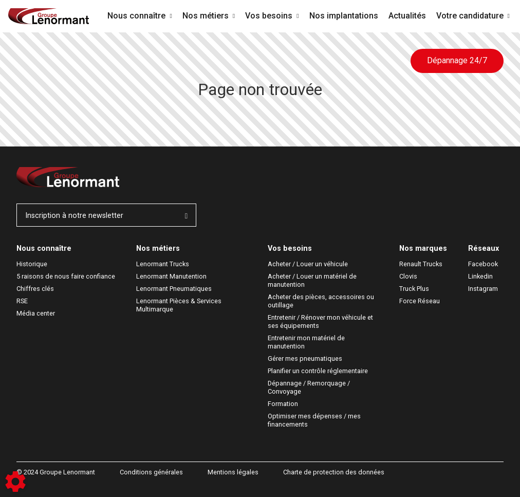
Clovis (408, 276)
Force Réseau (419, 301)
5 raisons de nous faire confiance (65, 276)
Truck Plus (414, 288)
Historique (31, 264)
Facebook (483, 264)
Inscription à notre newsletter (106, 215)
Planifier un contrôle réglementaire (318, 371)
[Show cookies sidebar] (15, 481)
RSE (22, 301)
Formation (283, 404)
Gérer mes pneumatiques (305, 358)
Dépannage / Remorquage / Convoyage (309, 387)
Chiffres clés (35, 288)
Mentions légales (233, 472)
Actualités (407, 16)
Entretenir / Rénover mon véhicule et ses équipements (321, 321)
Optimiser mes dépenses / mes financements (315, 420)
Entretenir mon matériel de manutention (307, 342)
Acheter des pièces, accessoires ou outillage (322, 301)
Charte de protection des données (333, 472)
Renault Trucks (420, 264)
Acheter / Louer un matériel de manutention (313, 280)
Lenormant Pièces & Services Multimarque (179, 305)
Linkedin (480, 276)
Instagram (483, 288)
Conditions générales (151, 472)
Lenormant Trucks (162, 264)
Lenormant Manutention (171, 276)
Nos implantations (343, 16)
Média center (35, 313)
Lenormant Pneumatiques (174, 288)
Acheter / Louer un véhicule (308, 264)
